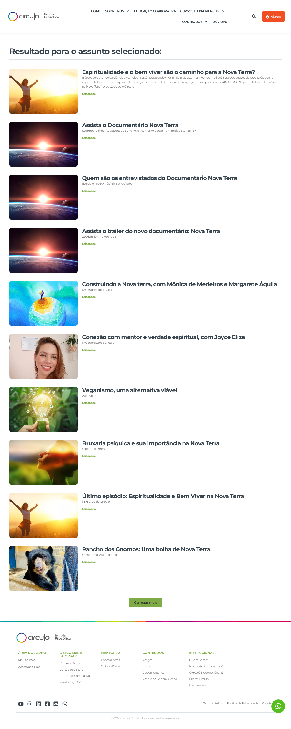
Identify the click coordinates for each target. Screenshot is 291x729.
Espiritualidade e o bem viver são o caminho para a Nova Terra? (168, 72)
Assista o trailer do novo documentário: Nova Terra (151, 231)
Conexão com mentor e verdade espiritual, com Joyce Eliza (163, 337)
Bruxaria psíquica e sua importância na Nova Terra (150, 443)
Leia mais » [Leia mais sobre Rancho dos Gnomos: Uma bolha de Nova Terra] (89, 562)
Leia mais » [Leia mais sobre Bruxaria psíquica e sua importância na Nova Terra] (89, 456)
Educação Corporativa (155, 11)
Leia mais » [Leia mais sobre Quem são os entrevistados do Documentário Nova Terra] (89, 191)
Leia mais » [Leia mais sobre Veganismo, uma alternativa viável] (89, 402)
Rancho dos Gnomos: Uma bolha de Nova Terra (146, 549)
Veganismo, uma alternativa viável (129, 390)
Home (96, 11)
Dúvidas (219, 22)
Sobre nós (117, 11)
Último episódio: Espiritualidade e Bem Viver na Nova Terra (163, 496)
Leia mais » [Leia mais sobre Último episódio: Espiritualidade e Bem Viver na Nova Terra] (89, 509)
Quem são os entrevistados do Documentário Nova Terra (159, 178)
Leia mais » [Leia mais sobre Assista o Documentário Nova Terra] (89, 137)
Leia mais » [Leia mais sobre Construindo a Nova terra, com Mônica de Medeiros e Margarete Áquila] (89, 297)
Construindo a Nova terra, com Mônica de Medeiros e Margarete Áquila (179, 284)
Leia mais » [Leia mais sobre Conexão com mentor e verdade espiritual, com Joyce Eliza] (89, 350)
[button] (254, 16)
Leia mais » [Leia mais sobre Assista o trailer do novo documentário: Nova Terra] (89, 243)
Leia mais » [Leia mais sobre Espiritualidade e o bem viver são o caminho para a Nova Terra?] (89, 93)
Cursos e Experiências (202, 11)
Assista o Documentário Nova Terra (130, 125)
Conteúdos (195, 22)
